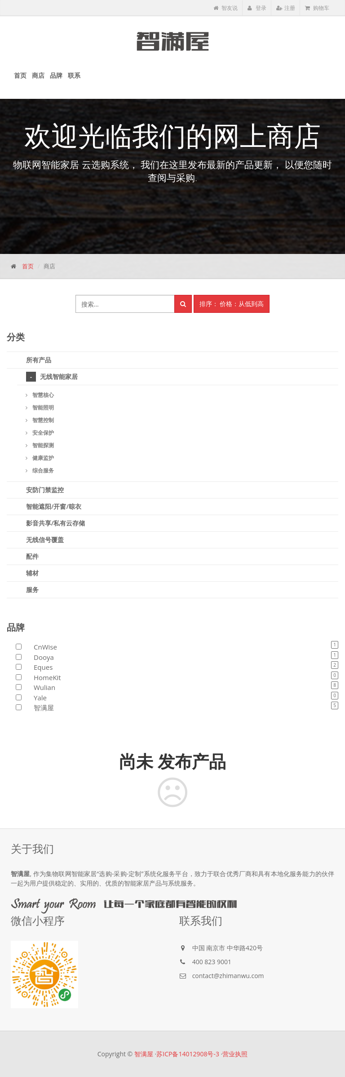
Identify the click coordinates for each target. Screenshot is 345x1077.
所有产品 (38, 360)
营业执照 (235, 1054)
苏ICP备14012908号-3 (187, 1054)
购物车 (317, 8)
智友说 (225, 8)
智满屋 (143, 1054)
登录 (257, 8)
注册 (285, 8)
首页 (28, 266)
